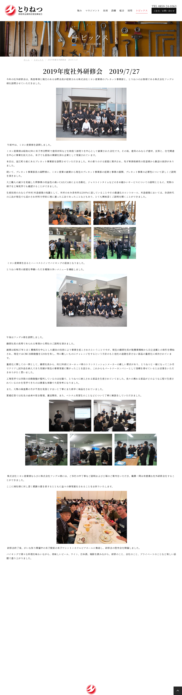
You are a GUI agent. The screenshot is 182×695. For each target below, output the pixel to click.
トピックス (39, 59)
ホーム (27, 59)
